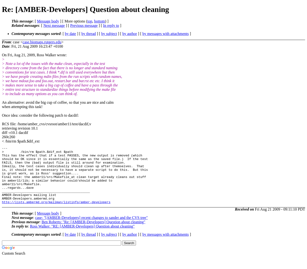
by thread (89, 34)
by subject (109, 34)
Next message (54, 25)
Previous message (84, 25)
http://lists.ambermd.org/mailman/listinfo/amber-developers (56, 213)
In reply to (111, 25)
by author (129, 34)
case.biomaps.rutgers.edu (42, 42)
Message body (48, 21)
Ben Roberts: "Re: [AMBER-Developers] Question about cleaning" (93, 233)
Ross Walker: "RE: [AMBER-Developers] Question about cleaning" (82, 238)
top (89, 21)
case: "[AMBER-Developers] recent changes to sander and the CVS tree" (91, 229)
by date (70, 34)
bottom (99, 21)
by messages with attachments (165, 34)
